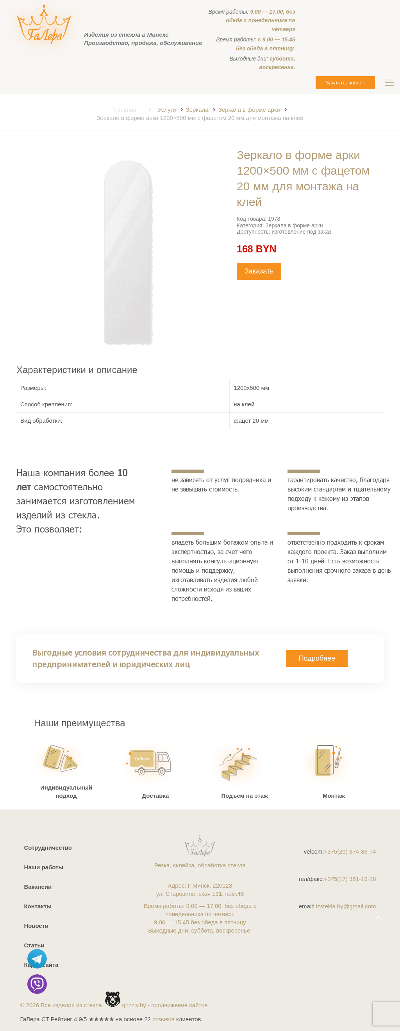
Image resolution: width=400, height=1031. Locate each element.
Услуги (167, 109)
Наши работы (43, 867)
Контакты (38, 906)
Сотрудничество (47, 847)
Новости (36, 925)
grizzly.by (134, 1005)
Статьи (34, 945)
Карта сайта (41, 964)
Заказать (259, 271)
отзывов (163, 1019)
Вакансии (38, 886)
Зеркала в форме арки (249, 109)
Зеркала (197, 109)
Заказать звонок (345, 83)
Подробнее (317, 658)
